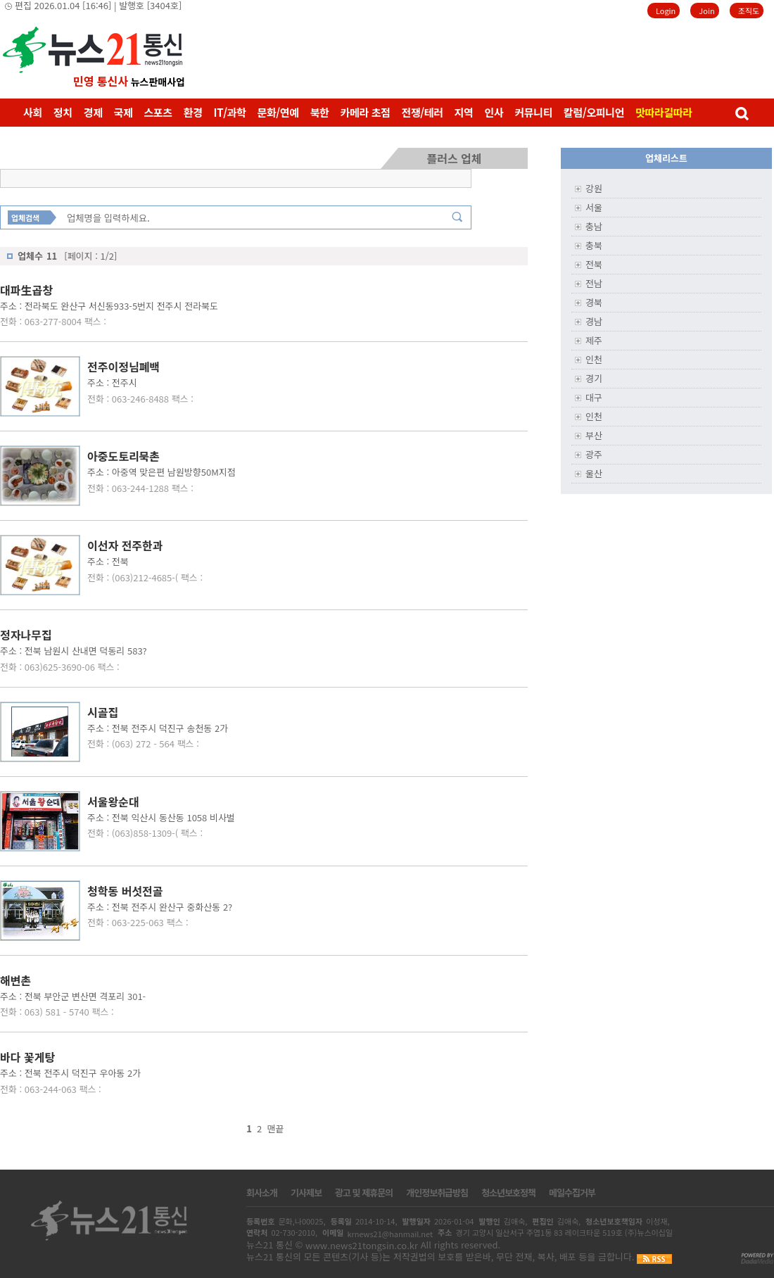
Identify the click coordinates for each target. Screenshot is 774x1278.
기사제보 (306, 1193)
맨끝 (275, 1128)
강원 (593, 188)
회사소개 (261, 1193)
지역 (464, 112)
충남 (593, 226)
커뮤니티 (533, 112)
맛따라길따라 (663, 112)
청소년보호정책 (508, 1193)
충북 (593, 245)
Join (706, 10)
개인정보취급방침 (437, 1193)
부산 (593, 435)
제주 (593, 340)
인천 (593, 359)
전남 (593, 283)
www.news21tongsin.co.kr (361, 1245)
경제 (93, 112)
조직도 (748, 10)
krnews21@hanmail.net (390, 1233)
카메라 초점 (366, 112)
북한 (319, 112)
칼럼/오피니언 (594, 112)
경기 (593, 378)
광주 (593, 454)
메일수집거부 (572, 1193)
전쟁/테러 (422, 112)
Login (665, 10)
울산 (593, 473)
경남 (593, 321)
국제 (123, 112)
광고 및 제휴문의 (364, 1193)
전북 (593, 264)
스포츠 (158, 112)
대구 (593, 397)
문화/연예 (277, 112)
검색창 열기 (741, 113)
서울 (593, 207)
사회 (32, 112)
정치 (62, 112)
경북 (593, 302)
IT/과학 (230, 112)
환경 (193, 112)
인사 (494, 112)
